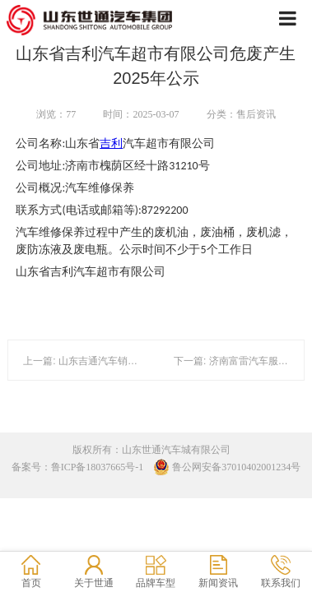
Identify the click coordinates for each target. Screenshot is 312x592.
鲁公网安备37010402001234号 (227, 467)
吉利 (111, 143)
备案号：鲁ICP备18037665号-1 (78, 467)
